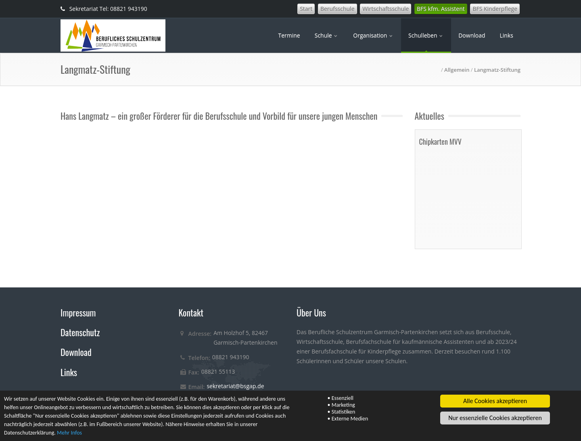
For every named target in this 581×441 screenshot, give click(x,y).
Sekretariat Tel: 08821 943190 (104, 8)
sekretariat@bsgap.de (235, 386)
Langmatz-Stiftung (497, 69)
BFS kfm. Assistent (441, 8)
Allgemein (456, 69)
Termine (289, 35)
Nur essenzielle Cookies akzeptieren (495, 418)
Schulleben (426, 35)
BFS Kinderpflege (494, 8)
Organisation (373, 35)
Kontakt (191, 312)
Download (471, 35)
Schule (327, 35)
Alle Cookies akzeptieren (495, 401)
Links (506, 35)
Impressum (78, 312)
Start (306, 8)
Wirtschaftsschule (385, 8)
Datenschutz (80, 332)
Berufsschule (337, 8)
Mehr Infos (69, 433)
